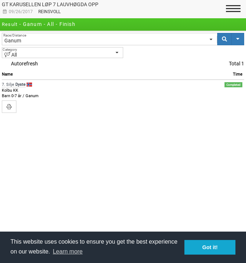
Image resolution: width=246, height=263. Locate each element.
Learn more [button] (68, 251)
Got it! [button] (210, 247)
